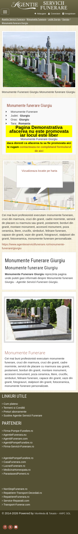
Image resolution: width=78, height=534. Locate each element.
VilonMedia (40, 513)
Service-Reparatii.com (15, 500)
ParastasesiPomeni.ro (15, 473)
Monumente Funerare (36, 19)
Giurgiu (65, 19)
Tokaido (53, 513)
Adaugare (40, 13)
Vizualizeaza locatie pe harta (39, 170)
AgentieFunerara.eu (14, 434)
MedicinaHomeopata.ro (16, 469)
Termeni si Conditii (13, 407)
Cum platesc (10, 403)
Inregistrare (68, 13)
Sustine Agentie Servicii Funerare (22, 415)
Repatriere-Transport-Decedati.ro (22, 492)
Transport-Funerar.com (16, 504)
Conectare (54, 13)
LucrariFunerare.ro (13, 465)
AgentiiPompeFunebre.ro (17, 442)
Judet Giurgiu (54, 19)
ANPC (62, 513)
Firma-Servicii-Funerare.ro (18, 446)
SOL (68, 513)
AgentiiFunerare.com (15, 438)
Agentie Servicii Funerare (13, 19)
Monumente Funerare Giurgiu (35, 260)
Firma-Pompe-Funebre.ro (17, 430)
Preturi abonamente (14, 411)
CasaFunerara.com (14, 461)
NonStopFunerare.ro (14, 488)
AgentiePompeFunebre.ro (17, 458)
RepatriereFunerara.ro (15, 496)
